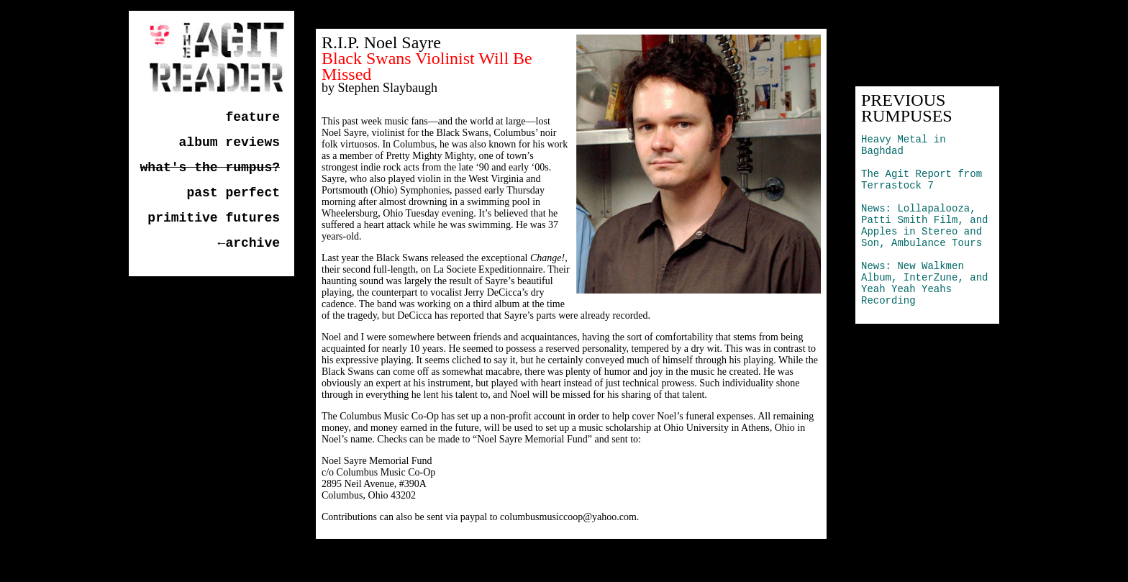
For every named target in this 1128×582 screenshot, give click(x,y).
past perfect (233, 193)
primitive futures (213, 218)
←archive (249, 243)
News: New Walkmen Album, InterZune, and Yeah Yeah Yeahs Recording (924, 283)
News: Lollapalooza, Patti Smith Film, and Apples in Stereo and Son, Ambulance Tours (924, 226)
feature (252, 117)
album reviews (229, 142)
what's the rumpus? (210, 167)
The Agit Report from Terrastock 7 (921, 179)
